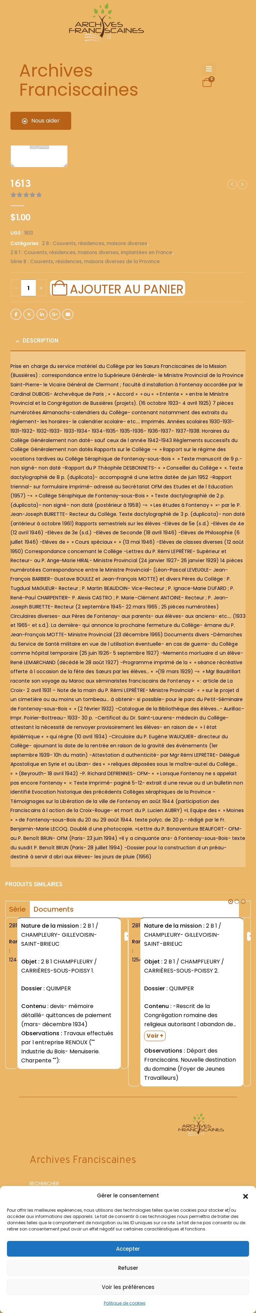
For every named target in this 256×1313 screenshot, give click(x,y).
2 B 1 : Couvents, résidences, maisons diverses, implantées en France (91, 252)
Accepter (128, 1248)
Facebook (16, 314)
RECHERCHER (44, 1183)
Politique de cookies (125, 1303)
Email (67, 314)
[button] (245, 1195)
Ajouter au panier (126, 288)
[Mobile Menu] (208, 69)
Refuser (128, 1268)
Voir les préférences (128, 1287)
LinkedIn (42, 314)
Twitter (28, 314)
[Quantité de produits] (28, 288)
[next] (242, 184)
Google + (54, 314)
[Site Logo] (105, 24)
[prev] (232, 184)
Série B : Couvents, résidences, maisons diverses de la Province (85, 261)
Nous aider (41, 121)
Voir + (155, 1036)
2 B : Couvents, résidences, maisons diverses (94, 243)
